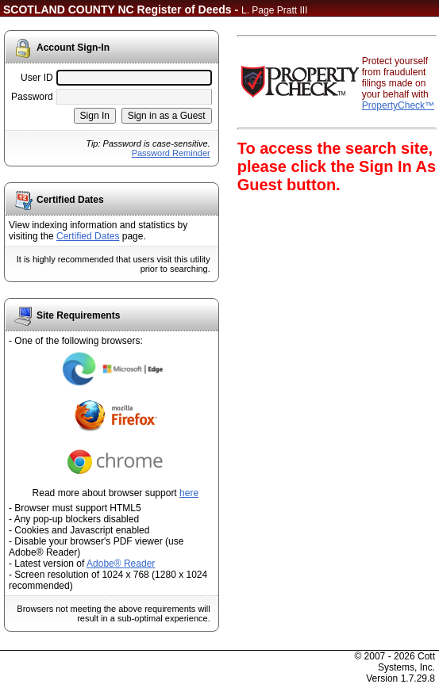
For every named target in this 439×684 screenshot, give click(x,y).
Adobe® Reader (121, 563)
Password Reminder (171, 153)
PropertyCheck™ (398, 105)
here (188, 493)
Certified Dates (87, 236)
